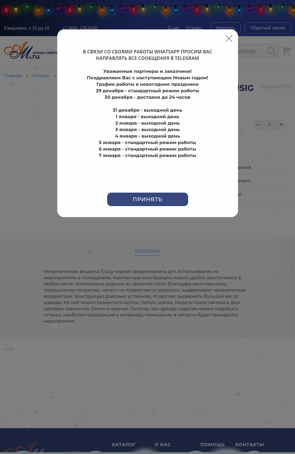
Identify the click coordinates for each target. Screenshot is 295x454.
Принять (147, 199)
